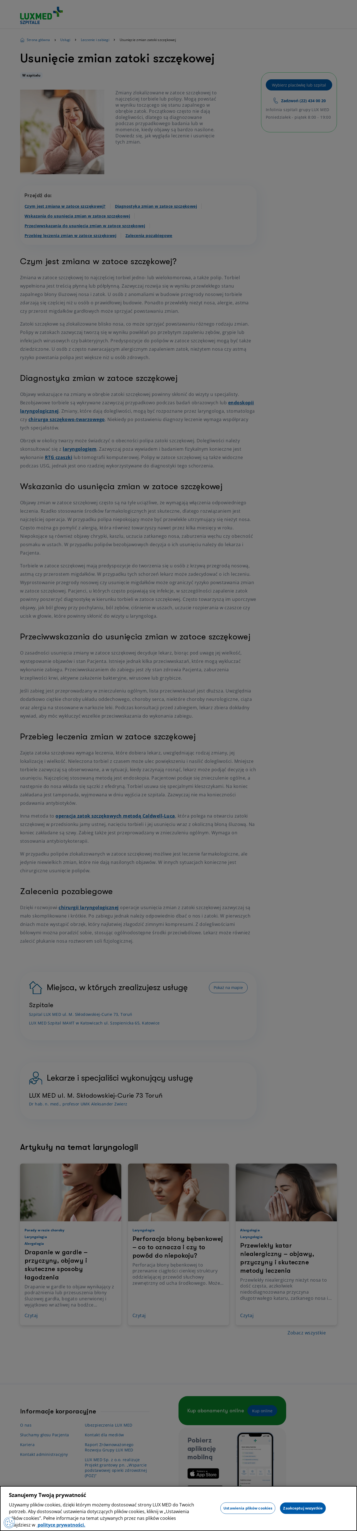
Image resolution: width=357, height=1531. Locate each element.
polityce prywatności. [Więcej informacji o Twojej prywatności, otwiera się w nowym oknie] (61, 1525)
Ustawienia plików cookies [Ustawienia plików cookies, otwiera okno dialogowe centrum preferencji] (247, 1507)
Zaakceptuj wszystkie (303, 1507)
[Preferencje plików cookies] (9, 1522)
